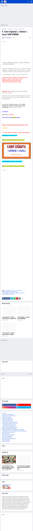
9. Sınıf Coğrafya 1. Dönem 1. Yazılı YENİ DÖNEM (23, 317)
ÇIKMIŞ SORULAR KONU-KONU (8, 432)
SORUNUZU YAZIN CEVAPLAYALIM (9, 438)
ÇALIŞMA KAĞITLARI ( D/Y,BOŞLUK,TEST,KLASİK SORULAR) (14, 431)
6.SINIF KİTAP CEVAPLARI (7, 418)
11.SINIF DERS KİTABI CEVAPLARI (9, 424)
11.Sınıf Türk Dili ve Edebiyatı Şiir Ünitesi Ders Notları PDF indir (23, 467)
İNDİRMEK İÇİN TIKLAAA (9, 135)
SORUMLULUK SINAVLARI (7, 436)
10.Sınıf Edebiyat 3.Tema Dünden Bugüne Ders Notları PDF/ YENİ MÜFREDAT (8, 467)
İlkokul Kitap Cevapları (6, 417)
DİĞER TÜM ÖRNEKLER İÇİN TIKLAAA (13, 140)
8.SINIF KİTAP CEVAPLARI (7, 420)
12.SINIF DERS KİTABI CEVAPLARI (9, 425)
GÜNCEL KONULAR (6, 439)
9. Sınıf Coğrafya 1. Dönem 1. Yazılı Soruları (13, 290)
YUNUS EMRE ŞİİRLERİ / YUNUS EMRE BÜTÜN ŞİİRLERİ (13, 429)
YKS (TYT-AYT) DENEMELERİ (7, 414)
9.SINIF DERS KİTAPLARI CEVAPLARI (9, 422)
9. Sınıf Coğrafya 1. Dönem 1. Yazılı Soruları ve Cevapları (8, 333)
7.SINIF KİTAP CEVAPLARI (7, 419)
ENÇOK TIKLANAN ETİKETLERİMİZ (9, 428)
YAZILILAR (12, 294)
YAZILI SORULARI (5, 294)
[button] (2, 2)
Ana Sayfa (4, 413)
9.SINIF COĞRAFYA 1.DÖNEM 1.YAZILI (10, 291)
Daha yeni (3, 374)
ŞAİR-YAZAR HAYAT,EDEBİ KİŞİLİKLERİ (9, 427)
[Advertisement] (16, 279)
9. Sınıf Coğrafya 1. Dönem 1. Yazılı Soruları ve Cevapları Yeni (9, 317)
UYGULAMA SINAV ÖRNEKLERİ (8, 434)
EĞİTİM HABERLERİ (6, 441)
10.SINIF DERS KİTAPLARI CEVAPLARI (9, 423)
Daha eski (30, 374)
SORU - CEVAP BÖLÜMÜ (7, 437)
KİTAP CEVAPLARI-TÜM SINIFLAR (9, 415)
